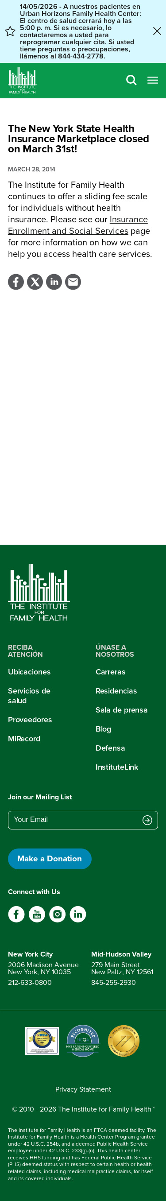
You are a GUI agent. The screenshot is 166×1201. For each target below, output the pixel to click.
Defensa (110, 748)
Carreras (111, 672)
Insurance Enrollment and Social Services (78, 225)
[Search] (131, 81)
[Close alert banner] (157, 31)
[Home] (22, 80)
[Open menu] (152, 81)
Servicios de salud (29, 695)
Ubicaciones (29, 672)
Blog (104, 729)
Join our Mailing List (40, 797)
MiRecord (24, 738)
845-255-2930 (113, 982)
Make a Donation (49, 858)
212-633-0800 (30, 982)
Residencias (116, 691)
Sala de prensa (122, 710)
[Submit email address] (147, 820)
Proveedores (30, 719)
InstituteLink (117, 767)
